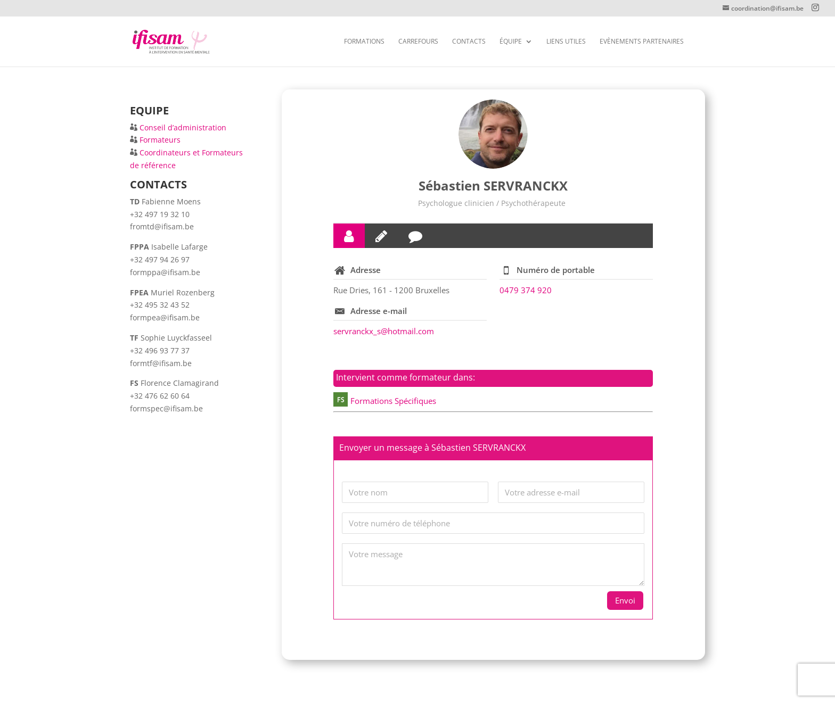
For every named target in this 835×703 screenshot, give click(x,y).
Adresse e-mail (378, 310)
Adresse (365, 269)
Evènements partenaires (642, 42)
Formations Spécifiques (393, 400)
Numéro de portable (556, 269)
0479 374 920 (526, 290)
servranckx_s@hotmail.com (383, 331)
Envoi (625, 600)
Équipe (511, 42)
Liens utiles (566, 42)
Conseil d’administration (183, 127)
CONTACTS (469, 42)
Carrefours (418, 42)
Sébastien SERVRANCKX (493, 185)
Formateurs (160, 140)
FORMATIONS (364, 42)
